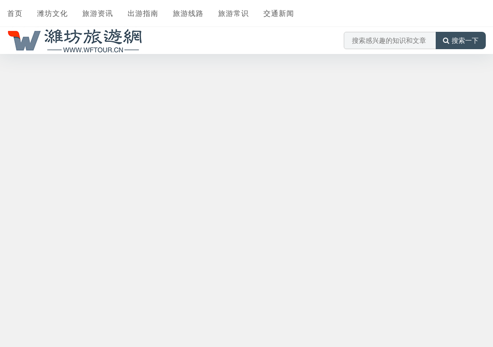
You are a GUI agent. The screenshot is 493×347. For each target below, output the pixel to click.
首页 (15, 13)
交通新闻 (278, 13)
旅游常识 (233, 13)
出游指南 (143, 13)
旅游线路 (188, 13)
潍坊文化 (52, 13)
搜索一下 (461, 40)
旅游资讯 (97, 13)
